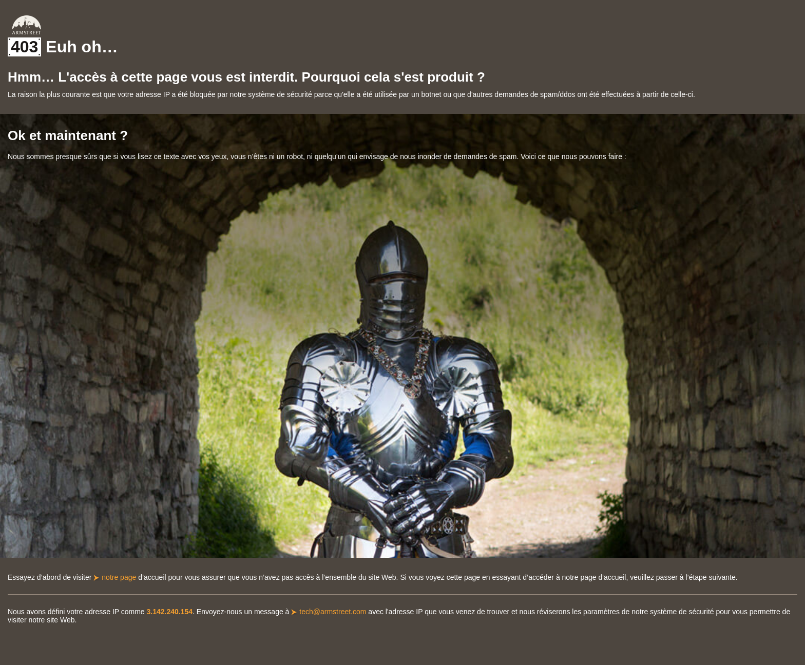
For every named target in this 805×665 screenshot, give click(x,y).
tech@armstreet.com (332, 612)
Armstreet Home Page (26, 24)
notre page (119, 577)
